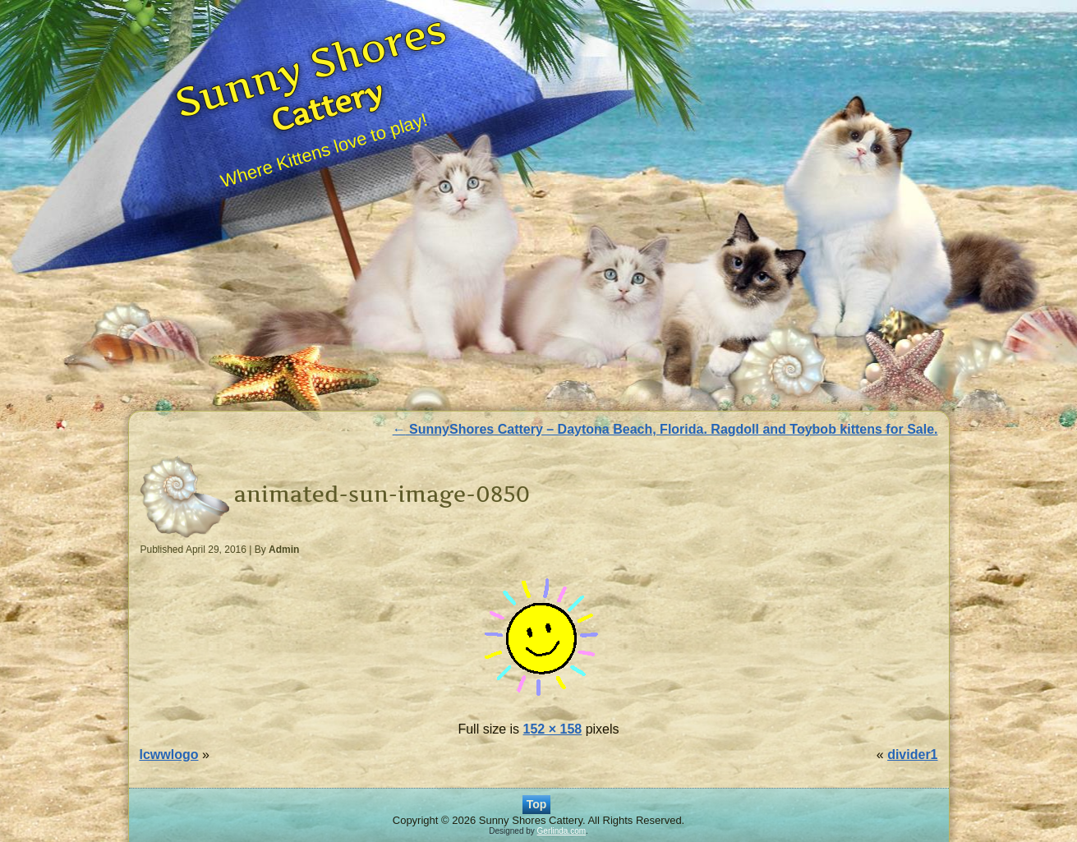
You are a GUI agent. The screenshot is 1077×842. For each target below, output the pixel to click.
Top (537, 804)
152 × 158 (552, 729)
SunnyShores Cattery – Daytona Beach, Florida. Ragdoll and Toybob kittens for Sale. (665, 429)
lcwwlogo (169, 754)
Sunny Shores (311, 65)
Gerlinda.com (561, 830)
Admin (284, 549)
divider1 (912, 754)
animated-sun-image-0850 (382, 494)
